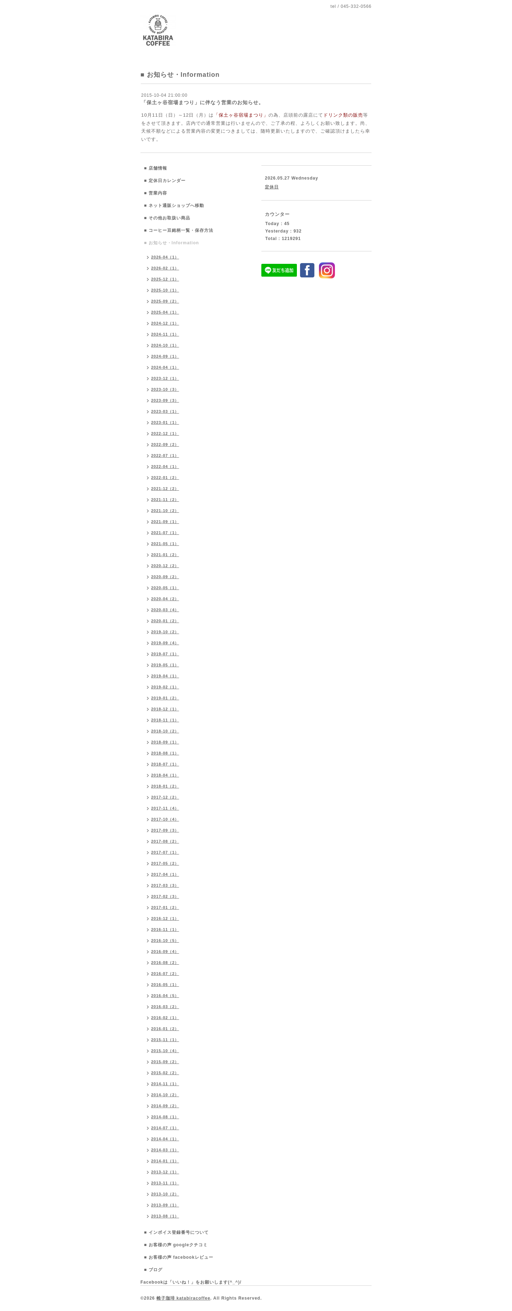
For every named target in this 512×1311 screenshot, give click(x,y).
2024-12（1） (165, 323)
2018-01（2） (165, 786)
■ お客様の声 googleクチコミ (176, 1244)
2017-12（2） (165, 797)
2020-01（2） (165, 621)
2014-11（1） (165, 1084)
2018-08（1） (165, 753)
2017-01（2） (165, 907)
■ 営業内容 (155, 193)
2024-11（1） (165, 334)
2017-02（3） (165, 896)
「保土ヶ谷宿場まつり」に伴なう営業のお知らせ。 (202, 102)
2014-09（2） (165, 1106)
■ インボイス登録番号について (176, 1232)
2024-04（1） (165, 367)
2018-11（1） (165, 720)
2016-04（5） (165, 995)
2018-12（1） (165, 709)
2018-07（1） (165, 764)
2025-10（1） (165, 290)
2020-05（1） (165, 588)
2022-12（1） (165, 433)
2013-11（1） (165, 1183)
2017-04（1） (165, 874)
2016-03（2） (165, 1006)
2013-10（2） (165, 1194)
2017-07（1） (165, 852)
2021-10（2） (165, 510)
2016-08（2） (165, 962)
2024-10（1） (165, 345)
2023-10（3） (165, 389)
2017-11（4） (165, 808)
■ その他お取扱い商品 (167, 217)
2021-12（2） (165, 488)
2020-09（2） (165, 577)
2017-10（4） (165, 819)
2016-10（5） (165, 940)
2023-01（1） (165, 422)
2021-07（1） (165, 533)
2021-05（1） (165, 544)
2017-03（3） (165, 885)
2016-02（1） (165, 1018)
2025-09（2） (165, 301)
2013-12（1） (165, 1172)
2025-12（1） (165, 279)
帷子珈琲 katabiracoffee (183, 1298)
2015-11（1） (165, 1040)
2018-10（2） (165, 731)
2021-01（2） (165, 555)
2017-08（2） (165, 841)
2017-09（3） (165, 830)
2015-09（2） (165, 1062)
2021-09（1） (165, 521)
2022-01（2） (165, 477)
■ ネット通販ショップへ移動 (174, 205)
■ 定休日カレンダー (165, 180)
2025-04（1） (165, 312)
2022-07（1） (165, 455)
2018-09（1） (165, 742)
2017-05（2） (165, 863)
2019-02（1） (165, 687)
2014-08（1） (165, 1117)
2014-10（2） (165, 1095)
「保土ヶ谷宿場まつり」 (241, 115)
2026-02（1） (165, 268)
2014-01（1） (165, 1161)
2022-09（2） (165, 444)
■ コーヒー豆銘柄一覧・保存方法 (178, 230)
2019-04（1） (165, 676)
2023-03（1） (165, 411)
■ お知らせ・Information (171, 242)
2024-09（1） (165, 356)
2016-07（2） (165, 973)
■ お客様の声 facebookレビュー (178, 1257)
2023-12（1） (165, 378)
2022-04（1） (165, 466)
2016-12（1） (165, 918)
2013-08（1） (165, 1216)
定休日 (272, 187)
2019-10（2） (165, 632)
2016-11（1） (165, 929)
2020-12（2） (165, 566)
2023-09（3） (165, 400)
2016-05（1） (165, 984)
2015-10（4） (165, 1051)
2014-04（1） (165, 1139)
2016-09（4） (165, 951)
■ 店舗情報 (155, 168)
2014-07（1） (165, 1128)
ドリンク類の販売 (343, 115)
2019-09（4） (165, 643)
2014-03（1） (165, 1150)
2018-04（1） (165, 775)
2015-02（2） (165, 1073)
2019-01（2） (165, 698)
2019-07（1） (165, 654)
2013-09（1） (165, 1205)
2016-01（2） (165, 1029)
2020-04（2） (165, 599)
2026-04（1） (165, 257)
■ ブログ (153, 1269)
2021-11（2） (165, 499)
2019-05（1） (165, 665)
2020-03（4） (165, 610)
